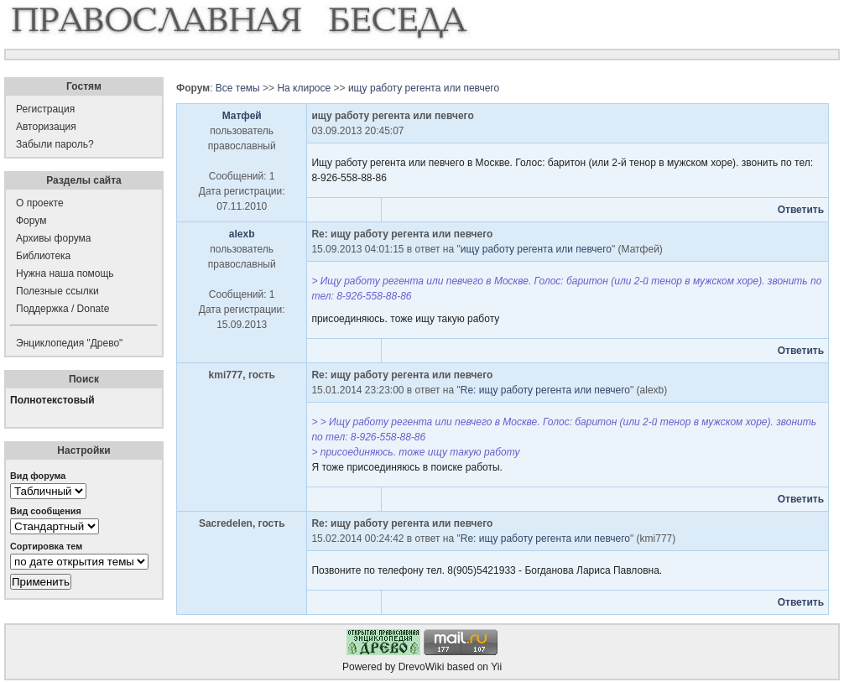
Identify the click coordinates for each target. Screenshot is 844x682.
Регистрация (45, 109)
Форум (31, 220)
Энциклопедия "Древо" (69, 343)
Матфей (242, 116)
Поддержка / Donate (62, 309)
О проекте (40, 203)
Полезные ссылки (57, 291)
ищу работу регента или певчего (423, 88)
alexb (242, 234)
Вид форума (37, 476)
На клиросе (304, 88)
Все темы (238, 88)
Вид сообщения (45, 511)
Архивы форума (53, 238)
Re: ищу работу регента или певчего (545, 390)
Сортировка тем (46, 546)
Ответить (801, 210)
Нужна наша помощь (65, 273)
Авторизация (46, 127)
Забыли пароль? (55, 144)
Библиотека (43, 256)
